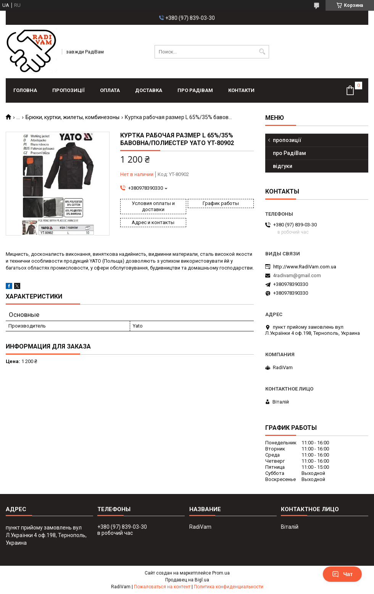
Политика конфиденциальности (228, 586)
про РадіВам (195, 90)
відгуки (282, 166)
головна (25, 90)
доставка (148, 90)
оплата (110, 90)
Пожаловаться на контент (162, 586)
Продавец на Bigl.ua (187, 580)
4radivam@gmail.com (297, 275)
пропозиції (68, 90)
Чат (342, 574)
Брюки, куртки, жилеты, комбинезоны (72, 117)
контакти (241, 90)
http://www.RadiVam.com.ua (304, 267)
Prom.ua (221, 573)
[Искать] (262, 51)
